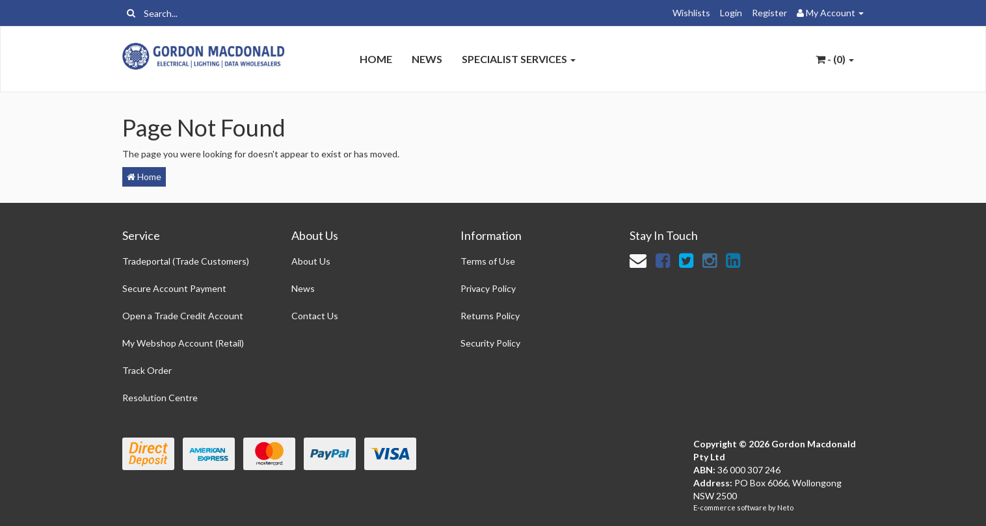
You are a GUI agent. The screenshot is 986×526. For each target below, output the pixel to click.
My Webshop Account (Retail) (183, 342)
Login (731, 12)
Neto (785, 507)
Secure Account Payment (174, 288)
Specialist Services (519, 59)
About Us (310, 261)
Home (376, 59)
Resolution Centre (160, 397)
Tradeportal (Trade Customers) (185, 261)
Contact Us (314, 315)
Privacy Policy (488, 288)
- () (835, 59)
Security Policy (490, 342)
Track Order (147, 370)
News (427, 59)
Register (769, 12)
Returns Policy (490, 315)
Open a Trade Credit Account (182, 315)
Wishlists (691, 12)
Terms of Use (487, 261)
